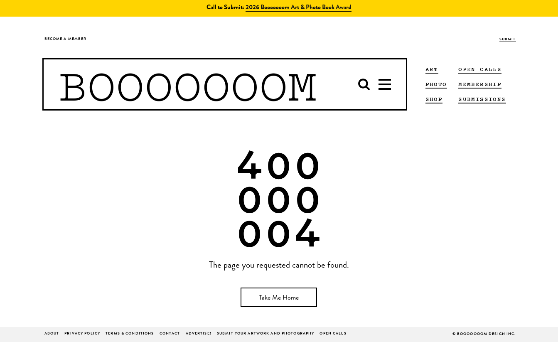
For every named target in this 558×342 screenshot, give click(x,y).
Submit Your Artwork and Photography (265, 334)
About (51, 334)
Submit (507, 40)
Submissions (482, 99)
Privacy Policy (82, 334)
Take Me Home (279, 298)
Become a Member (65, 39)
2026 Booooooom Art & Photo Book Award (299, 8)
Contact (170, 334)
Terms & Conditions (130, 334)
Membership (479, 84)
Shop (434, 99)
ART (431, 69)
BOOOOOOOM (188, 84)
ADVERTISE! (198, 334)
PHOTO (436, 84)
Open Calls (479, 69)
